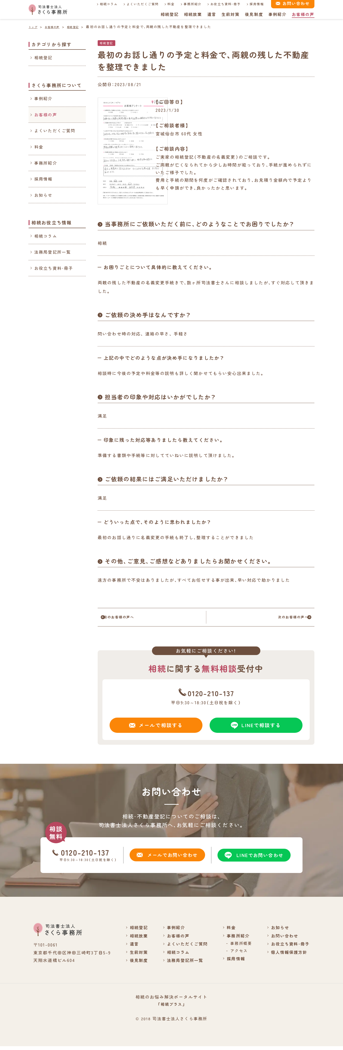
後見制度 (254, 14)
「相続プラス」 (171, 1007)
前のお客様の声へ (129, 618)
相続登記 (169, 14)
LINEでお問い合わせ (253, 858)
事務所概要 (239, 947)
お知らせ (43, 195)
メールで (156, 728)
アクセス (236, 954)
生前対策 (230, 14)
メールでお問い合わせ (166, 858)
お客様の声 (303, 14)
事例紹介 (277, 14)
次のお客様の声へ (283, 618)
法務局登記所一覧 (52, 252)
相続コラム (105, 4)
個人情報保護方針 (288, 955)
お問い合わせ (283, 939)
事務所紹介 (189, 4)
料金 (168, 4)
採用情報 (254, 4)
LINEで (256, 728)
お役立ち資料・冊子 (222, 4)
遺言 (211, 14)
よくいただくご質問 (139, 4)
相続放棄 (192, 14)
